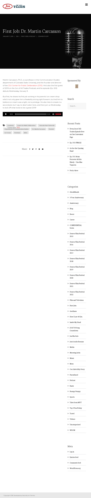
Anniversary (74, 203)
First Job (51, 129)
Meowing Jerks (75, 352)
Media (72, 347)
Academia (10, 125)
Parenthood (74, 375)
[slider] (30, 114)
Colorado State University (46, 125)
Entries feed (74, 457)
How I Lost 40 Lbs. (76, 316)
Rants (72, 386)
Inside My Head (75, 322)
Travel (72, 413)
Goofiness (73, 311)
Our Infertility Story (77, 369)
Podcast (32, 36)
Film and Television (77, 300)
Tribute (72, 419)
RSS (18, 127)
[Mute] (54, 114)
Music (72, 358)
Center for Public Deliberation (26, 125)
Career (72, 219)
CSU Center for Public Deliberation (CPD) (25, 85)
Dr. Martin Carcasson (38, 129)
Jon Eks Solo (74, 336)
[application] (33, 114)
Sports (72, 397)
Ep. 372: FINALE (75, 142)
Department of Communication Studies (17, 129)
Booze (72, 214)
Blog (71, 208)
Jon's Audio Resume (77, 341)
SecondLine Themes (28, 495)
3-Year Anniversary (77, 197)
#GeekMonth (74, 192)
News (72, 364)
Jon (17, 36)
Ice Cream (8, 133)
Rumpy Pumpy (75, 391)
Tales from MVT (76, 402)
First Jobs (25, 36)
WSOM (72, 430)
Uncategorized (75, 424)
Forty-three (74, 170)
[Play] (6, 114)
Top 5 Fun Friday (76, 408)
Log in (72, 451)
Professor (17, 133)
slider (25, 133)
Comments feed (75, 463)
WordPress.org (75, 468)
